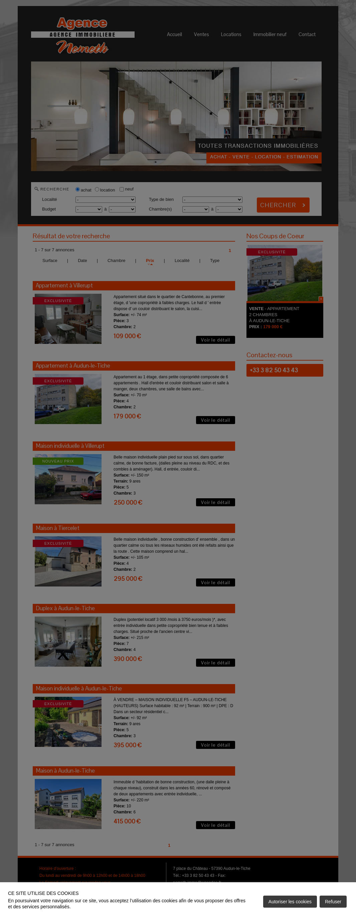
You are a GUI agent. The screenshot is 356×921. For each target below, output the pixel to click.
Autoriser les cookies (290, 901)
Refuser (333, 901)
